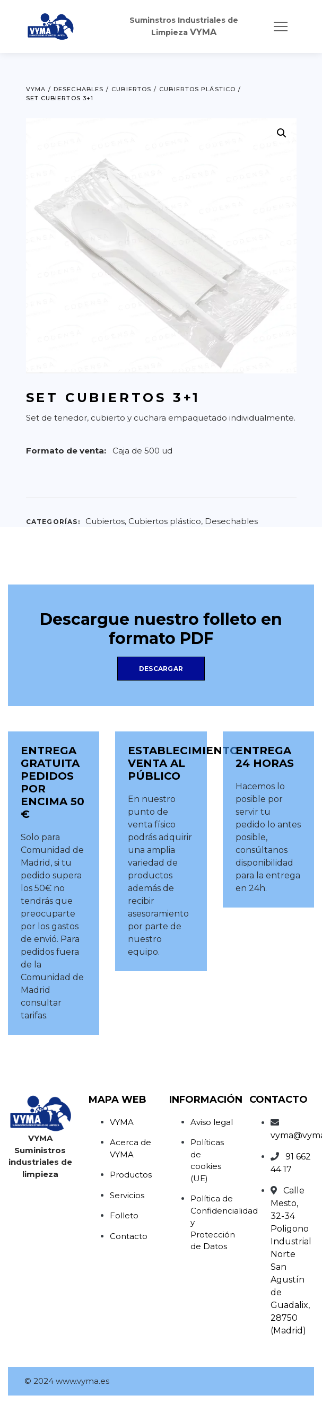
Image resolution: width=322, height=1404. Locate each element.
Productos (131, 1175)
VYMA (122, 1122)
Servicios (127, 1195)
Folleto (124, 1215)
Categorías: (53, 522)
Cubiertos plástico (164, 521)
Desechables (231, 521)
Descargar (161, 669)
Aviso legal (211, 1122)
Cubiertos (105, 521)
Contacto (128, 1236)
